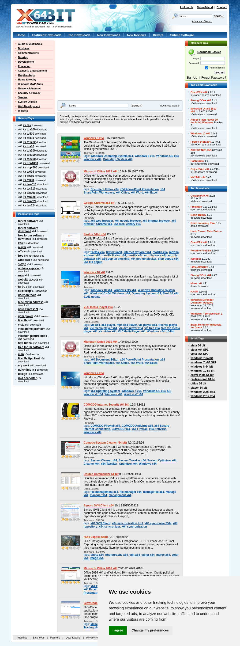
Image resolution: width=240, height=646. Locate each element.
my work (24, 365)
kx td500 (28, 133)
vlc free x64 (152, 328)
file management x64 (104, 492)
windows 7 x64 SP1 (203, 362)
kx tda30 (28, 146)
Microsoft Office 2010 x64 (100, 341)
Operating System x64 (117, 159)
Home (21, 35)
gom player (25, 316)
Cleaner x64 (91, 463)
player (22, 247)
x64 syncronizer (109, 526)
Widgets (23, 110)
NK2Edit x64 (198, 177)
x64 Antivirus (158, 429)
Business (23, 48)
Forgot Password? (213, 77)
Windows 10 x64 (94, 272)
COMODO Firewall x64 (105, 425)
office (22, 251)
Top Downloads (79, 35)
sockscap (24, 291)
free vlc (23, 255)
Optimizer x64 (128, 463)
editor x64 (148, 554)
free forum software (31, 347)
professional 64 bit (203, 379)
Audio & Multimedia (30, 43)
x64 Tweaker (109, 463)
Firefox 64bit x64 (95, 234)
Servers (22, 97)
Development (26, 61)
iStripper (196, 258)
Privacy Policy (94, 637)
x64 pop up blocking (115, 258)
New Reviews (136, 35)
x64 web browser (101, 220)
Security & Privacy (29, 92)
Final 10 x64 (171, 293)
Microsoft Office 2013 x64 (100, 171)
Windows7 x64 (133, 394)
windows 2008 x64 (203, 392)
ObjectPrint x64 (200, 169)
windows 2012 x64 (203, 396)
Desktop (23, 57)
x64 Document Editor (104, 359)
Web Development (29, 106)
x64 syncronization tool (127, 523)
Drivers (158, 35)
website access (28, 279)
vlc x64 (95, 325)
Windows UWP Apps (30, 84)
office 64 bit (198, 383)
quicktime (24, 369)
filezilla (22, 320)
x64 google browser (128, 220)
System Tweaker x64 (132, 460)
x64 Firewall (140, 429)
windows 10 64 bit (202, 370)
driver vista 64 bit (202, 375)
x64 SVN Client (100, 523)
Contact (222, 7)
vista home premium (31, 329)
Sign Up (191, 77)
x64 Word (137, 192)
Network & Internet (29, 88)
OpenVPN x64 (199, 92)
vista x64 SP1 (199, 349)
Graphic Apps (26, 75)
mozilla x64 (160, 252)
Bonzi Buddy (198, 214)
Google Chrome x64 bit (99, 203)
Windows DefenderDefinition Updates (202, 301)
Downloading (73, 637)
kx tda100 (29, 129)
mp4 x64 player (127, 325)
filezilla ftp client (29, 358)
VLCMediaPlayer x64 (131, 331)
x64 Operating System (105, 391)
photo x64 (97, 554)
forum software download (28, 229)
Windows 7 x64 (94, 373)
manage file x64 (153, 492)
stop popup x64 (168, 258)
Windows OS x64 (167, 156)
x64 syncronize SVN (158, 523)
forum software (28, 221)
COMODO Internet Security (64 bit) (106, 404)
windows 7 (25, 260)
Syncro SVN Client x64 (99, 505)
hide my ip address (30, 302)
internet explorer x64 (137, 252)
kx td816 (28, 138)
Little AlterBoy (199, 267)
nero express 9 (28, 309)
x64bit (170, 331)
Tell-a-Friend (205, 7)
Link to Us (186, 7)
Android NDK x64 (201, 149)
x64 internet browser (156, 220)
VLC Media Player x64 (98, 307)
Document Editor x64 (104, 189)
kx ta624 (28, 171)
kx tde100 (29, 154)
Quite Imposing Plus (203, 223)
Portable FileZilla (201, 250)
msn (21, 354)
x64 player (108, 325)
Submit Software (182, 35)
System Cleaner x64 (103, 460)
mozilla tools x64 (155, 255)
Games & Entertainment (32, 70)
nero (21, 275)
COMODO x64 (121, 429)
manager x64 (98, 495)
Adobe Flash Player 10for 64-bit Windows (204, 121)
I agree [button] (117, 630)
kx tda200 (29, 150)
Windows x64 (92, 159)
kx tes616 (29, 188)
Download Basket (209, 52)
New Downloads (108, 35)
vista (21, 324)
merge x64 (163, 554)
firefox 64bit (114, 252)
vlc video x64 (107, 331)
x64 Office (122, 192)
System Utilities (27, 101)
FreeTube (196, 206)
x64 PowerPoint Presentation (139, 189)
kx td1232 (29, 142)
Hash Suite (197, 161)
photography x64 (116, 554)
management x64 (120, 495)
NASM (194, 291)
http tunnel (25, 343)
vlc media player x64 (103, 328)
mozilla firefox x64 (114, 255)
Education (24, 66)
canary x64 (133, 224)
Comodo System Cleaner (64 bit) (105, 442)
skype (22, 264)
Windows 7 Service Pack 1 (206, 313)
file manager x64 (131, 492)
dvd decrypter (27, 378)
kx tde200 (29, 159)
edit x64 (134, 554)
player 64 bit (199, 387)
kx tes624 (29, 205)
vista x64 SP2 (199, 354)
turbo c (23, 286)
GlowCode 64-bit (95, 603)
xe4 (20, 243)
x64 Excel (151, 192)
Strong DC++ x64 (201, 100)
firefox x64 (97, 252)
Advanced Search (202, 21)
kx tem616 (30, 184)
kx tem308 (30, 197)
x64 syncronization (134, 526)
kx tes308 (29, 192)
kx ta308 (28, 180)
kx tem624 (30, 201)
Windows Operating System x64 (111, 156)
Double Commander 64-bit (101, 474)
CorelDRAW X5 (200, 195)
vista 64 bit (198, 345)
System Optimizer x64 (161, 460)
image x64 (97, 558)
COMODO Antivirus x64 (137, 425)
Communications (28, 52)
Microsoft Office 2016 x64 (100, 568)
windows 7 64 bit (202, 358)
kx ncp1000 (30, 163)
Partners (55, 637)
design (22, 374)
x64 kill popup (93, 262)
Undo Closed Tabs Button (206, 231)
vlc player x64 (148, 325)
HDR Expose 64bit (96, 537)
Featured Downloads (46, 35)
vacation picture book (32, 336)
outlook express (29, 268)
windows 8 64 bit (202, 366)
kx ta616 (28, 176)
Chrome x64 (104, 224)
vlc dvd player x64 (131, 328)
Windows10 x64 (100, 293)
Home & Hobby (27, 79)
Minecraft (196, 283)
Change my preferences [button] (150, 630)
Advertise (22, 637)
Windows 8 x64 (94, 138)
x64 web (119, 224)
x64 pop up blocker (143, 258)
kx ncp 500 (30, 167)
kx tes (27, 125)
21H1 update (92, 296)
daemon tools (27, 295)
